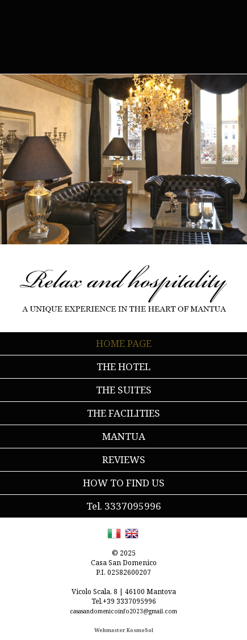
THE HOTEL (123, 366)
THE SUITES (124, 389)
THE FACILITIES (123, 412)
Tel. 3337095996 (123, 505)
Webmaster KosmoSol (123, 630)
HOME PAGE (124, 343)
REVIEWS (123, 459)
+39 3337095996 (129, 601)
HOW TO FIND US (124, 482)
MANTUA (123, 436)
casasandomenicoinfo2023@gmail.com (123, 611)
